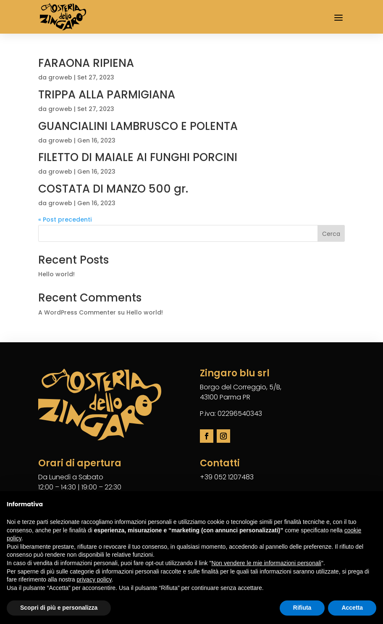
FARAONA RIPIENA (86, 63)
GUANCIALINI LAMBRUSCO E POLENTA (138, 126)
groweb (60, 77)
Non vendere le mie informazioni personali (266, 563)
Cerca (331, 234)
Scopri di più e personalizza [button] (58, 607)
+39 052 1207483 (227, 477)
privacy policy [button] (94, 579)
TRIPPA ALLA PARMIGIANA (106, 94)
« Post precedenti (65, 219)
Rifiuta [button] (302, 607)
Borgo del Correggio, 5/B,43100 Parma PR (240, 392)
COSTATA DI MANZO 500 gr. (113, 188)
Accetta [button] (352, 607)
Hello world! (56, 274)
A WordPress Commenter (77, 312)
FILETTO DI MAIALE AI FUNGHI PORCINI (137, 157)
